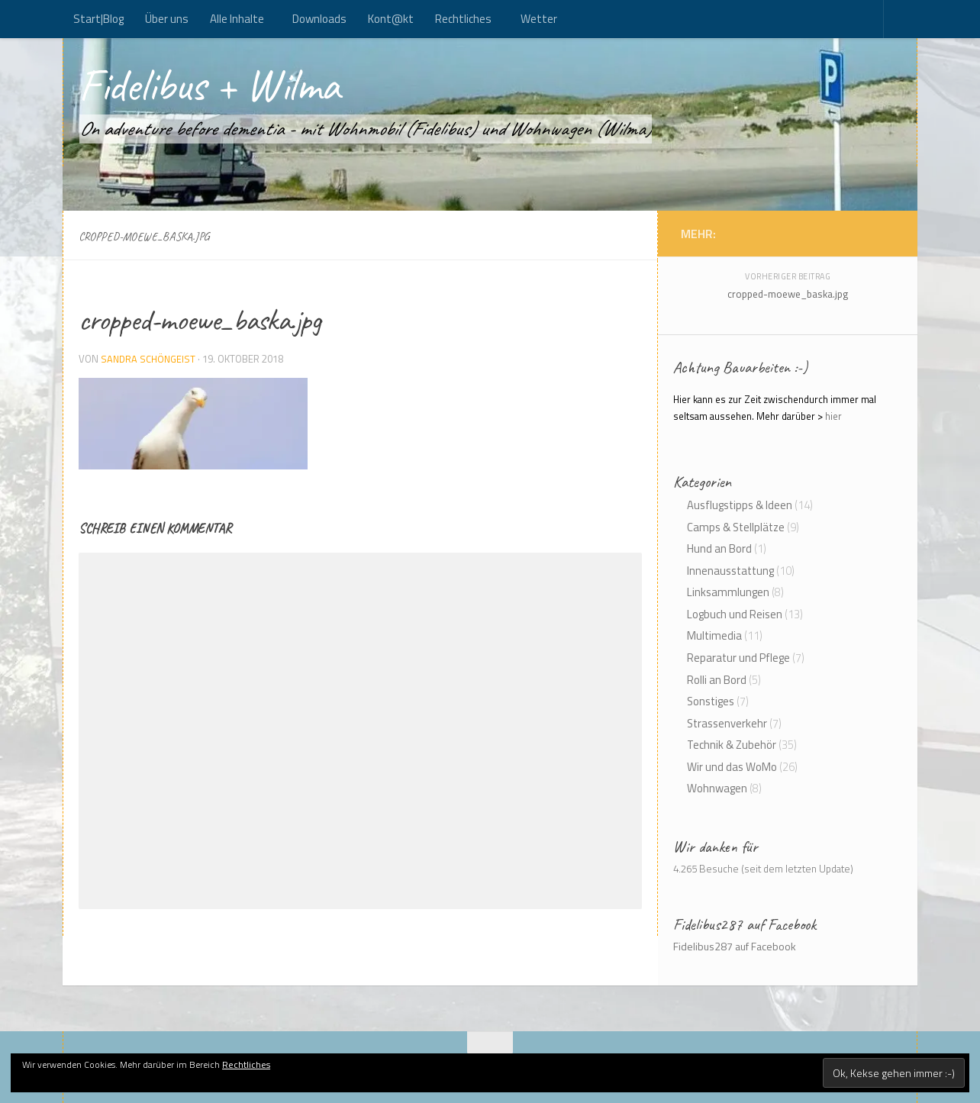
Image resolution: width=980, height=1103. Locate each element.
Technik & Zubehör (731, 744)
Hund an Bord (719, 548)
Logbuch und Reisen (734, 614)
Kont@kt (391, 18)
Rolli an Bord (716, 680)
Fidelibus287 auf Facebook (744, 924)
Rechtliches (463, 18)
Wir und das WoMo (732, 767)
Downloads (319, 18)
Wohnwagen (717, 788)
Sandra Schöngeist (149, 358)
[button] (193, 423)
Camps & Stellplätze (736, 527)
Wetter (539, 18)
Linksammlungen (728, 592)
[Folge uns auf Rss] (871, 233)
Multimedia (714, 635)
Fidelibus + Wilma (232, 90)
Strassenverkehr (727, 723)
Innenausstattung (730, 570)
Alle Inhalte (237, 18)
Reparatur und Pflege (738, 657)
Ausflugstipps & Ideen (739, 505)
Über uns (167, 18)
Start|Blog (98, 18)
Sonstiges (710, 701)
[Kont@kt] (886, 233)
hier (833, 416)
